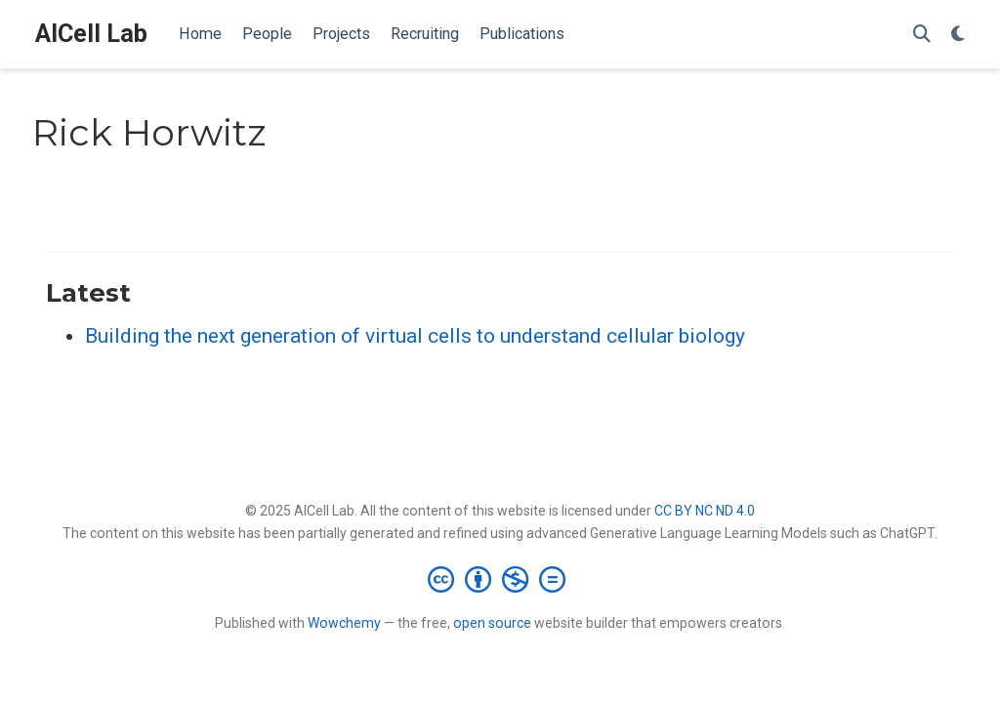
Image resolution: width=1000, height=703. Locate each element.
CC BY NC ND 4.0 (704, 510)
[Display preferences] (958, 34)
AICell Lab (91, 34)
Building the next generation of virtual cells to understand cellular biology (415, 336)
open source (492, 623)
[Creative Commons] (500, 579)
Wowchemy (344, 623)
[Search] (922, 34)
